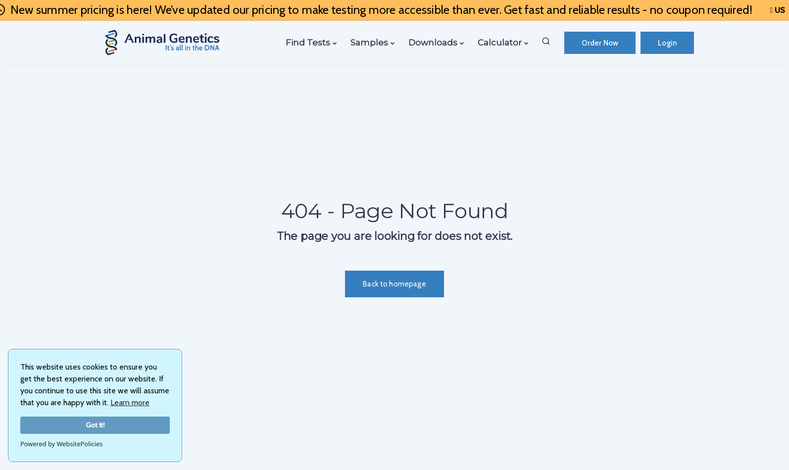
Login (667, 43)
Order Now (600, 43)
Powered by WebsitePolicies (61, 443)
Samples (369, 42)
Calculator (500, 42)
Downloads (432, 42)
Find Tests (308, 42)
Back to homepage (394, 284)
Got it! (95, 425)
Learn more (129, 402)
